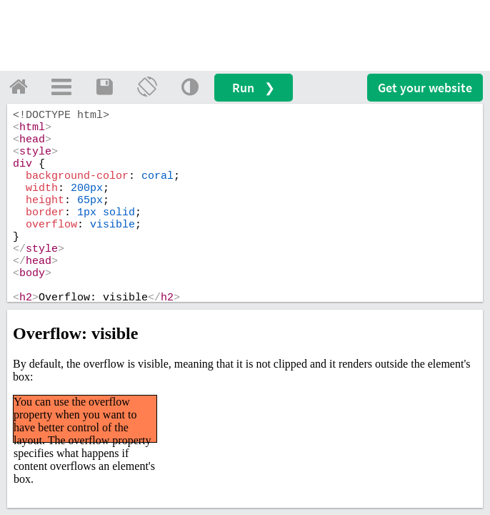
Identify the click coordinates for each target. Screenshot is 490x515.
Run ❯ (253, 87)
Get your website (425, 87)
